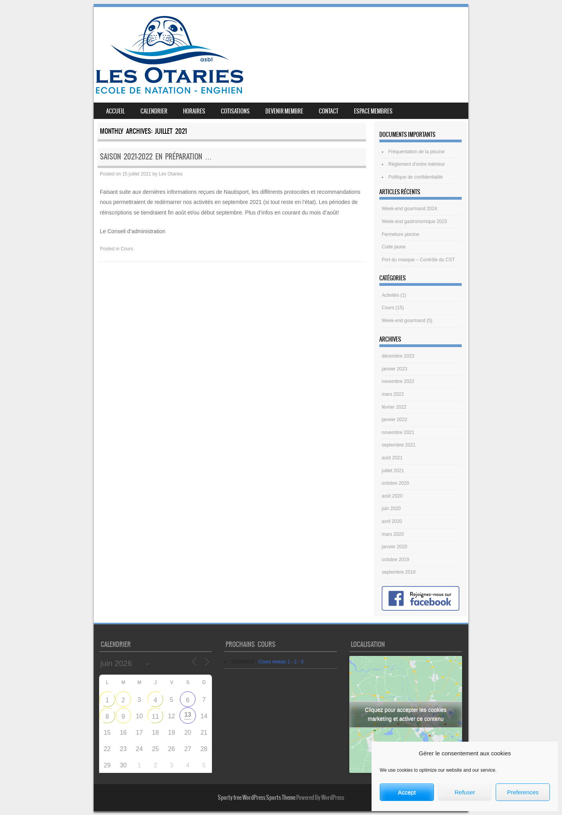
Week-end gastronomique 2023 (414, 221)
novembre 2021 (398, 432)
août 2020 (392, 496)
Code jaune (393, 247)
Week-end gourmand (403, 320)
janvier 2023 (394, 369)
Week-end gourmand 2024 (409, 208)
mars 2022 (393, 394)
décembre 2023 (398, 356)
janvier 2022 (394, 419)
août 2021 (392, 458)
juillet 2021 (393, 470)
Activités (390, 295)
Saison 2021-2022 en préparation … (156, 156)
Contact (328, 111)
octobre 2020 (395, 483)
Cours (127, 249)
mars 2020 (393, 534)
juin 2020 (391, 508)
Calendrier (153, 111)
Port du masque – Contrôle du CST (418, 259)
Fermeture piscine (400, 234)
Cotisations (235, 111)
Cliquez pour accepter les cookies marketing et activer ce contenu (405, 714)
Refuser (465, 792)
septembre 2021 (399, 445)
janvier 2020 (394, 546)
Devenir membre (284, 111)
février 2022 (394, 407)
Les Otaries (171, 174)
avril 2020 (392, 521)
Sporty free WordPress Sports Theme (256, 797)
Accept (407, 792)
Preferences (523, 792)
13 (187, 714)
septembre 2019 (399, 572)
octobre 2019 (395, 559)
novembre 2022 (398, 381)
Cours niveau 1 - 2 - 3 (280, 661)
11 (155, 716)
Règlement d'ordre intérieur (416, 164)
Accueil (115, 111)
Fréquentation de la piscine (416, 151)
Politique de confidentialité (415, 177)
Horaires (194, 111)
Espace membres (373, 111)
